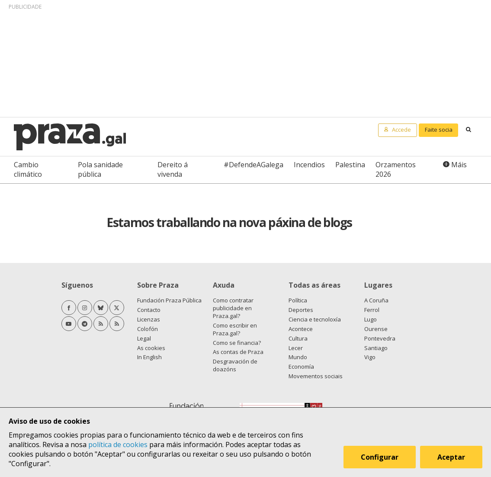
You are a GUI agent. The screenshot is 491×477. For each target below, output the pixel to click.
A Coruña (376, 300)
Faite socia (438, 129)
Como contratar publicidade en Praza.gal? (233, 308)
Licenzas (148, 319)
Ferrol (371, 310)
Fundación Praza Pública (169, 300)
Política (298, 300)
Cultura (298, 338)
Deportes (301, 310)
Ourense (376, 329)
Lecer (296, 348)
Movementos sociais (316, 376)
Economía (301, 366)
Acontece (301, 329)
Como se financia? (237, 343)
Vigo (369, 357)
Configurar (379, 457)
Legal (144, 338)
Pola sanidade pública (100, 169)
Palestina (350, 164)
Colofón (147, 329)
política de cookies (118, 444)
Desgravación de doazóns (235, 365)
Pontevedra (379, 338)
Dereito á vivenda (172, 169)
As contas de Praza (238, 352)
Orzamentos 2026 (395, 169)
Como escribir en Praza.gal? (235, 329)
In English (149, 357)
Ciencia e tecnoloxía (315, 319)
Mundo (298, 357)
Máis (459, 164)
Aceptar (451, 457)
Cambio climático (28, 169)
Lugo (370, 319)
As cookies (151, 348)
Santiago (376, 348)
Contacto (148, 310)
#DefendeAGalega (253, 164)
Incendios (309, 164)
